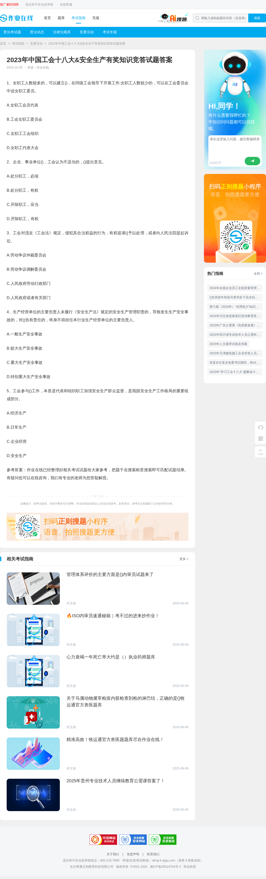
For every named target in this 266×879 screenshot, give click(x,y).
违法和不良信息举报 (39, 4)
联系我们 (153, 854)
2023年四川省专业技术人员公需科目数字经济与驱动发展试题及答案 (236, 334)
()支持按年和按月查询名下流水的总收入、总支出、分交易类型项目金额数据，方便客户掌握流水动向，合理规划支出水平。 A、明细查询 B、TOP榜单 (236, 297)
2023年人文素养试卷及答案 (228, 344)
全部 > (258, 273)
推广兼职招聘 (9, 4)
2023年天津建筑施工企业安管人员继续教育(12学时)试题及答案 (236, 353)
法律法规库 (62, 32)
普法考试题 (12, 32)
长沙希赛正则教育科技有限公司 (91, 866)
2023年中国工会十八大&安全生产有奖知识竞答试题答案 (86, 43)
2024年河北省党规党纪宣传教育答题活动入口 (236, 316)
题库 (61, 18)
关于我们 (113, 854)
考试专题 (110, 32)
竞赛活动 (87, 32)
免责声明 (133, 854)
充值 (95, 18)
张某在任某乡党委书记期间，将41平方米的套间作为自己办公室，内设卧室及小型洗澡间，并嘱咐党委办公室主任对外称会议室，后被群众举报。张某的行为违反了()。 (236, 362)
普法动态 (37, 32)
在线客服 (66, 4)
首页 (47, 18)
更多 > (184, 558)
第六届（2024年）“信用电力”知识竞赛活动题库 (236, 306)
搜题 (257, 18)
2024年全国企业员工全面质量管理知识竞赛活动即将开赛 (236, 288)
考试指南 (78, 18)
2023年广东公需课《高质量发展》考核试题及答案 (236, 325)
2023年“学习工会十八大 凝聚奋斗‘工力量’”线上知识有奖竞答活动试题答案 (236, 372)
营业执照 (190, 866)
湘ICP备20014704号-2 (165, 866)
